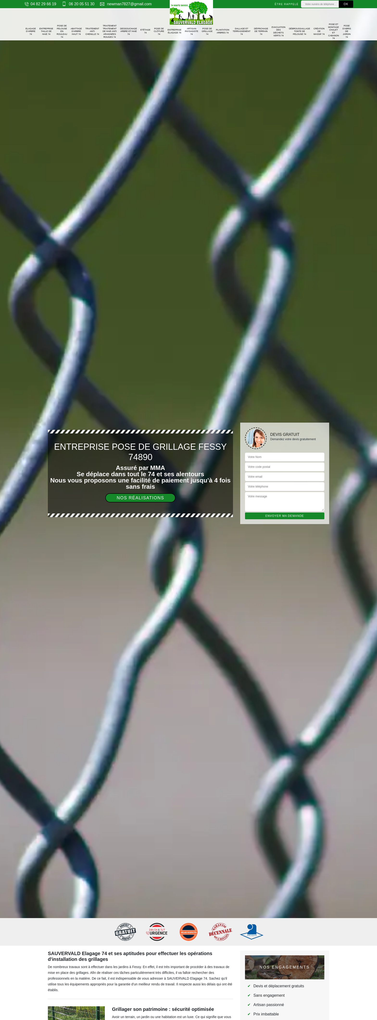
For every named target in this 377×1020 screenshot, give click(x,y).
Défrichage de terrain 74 (261, 31)
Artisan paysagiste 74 (191, 31)
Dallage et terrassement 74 (242, 31)
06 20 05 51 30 (77, 4)
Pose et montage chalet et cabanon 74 (333, 31)
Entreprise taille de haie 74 (46, 31)
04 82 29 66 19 (40, 4)
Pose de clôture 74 (159, 31)
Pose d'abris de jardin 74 (346, 31)
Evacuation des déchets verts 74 (278, 31)
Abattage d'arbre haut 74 (76, 31)
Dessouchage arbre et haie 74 (128, 31)
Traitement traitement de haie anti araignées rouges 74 (110, 31)
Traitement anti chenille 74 (92, 31)
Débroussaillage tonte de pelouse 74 (299, 31)
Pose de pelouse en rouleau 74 (62, 31)
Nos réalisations (140, 497)
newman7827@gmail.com (125, 4)
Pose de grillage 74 (207, 31)
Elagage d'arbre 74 (30, 31)
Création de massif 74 (319, 31)
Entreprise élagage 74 (175, 31)
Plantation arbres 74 (222, 31)
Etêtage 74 (145, 31)
